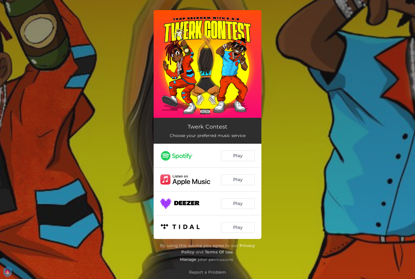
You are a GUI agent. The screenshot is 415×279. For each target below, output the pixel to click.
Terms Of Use (219, 251)
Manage (188, 259)
